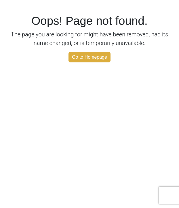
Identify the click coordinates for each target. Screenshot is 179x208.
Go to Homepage (89, 57)
